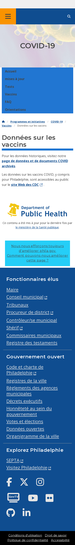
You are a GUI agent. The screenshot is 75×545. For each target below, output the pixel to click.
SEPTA (12, 460)
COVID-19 (57, 121)
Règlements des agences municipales (32, 391)
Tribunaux (17, 305)
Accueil (10, 71)
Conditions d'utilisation (25, 535)
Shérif (12, 327)
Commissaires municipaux (33, 335)
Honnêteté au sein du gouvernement (29, 411)
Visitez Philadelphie (26, 467)
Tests (9, 86)
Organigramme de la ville (32, 436)
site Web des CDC (25, 184)
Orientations (15, 109)
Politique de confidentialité (27, 540)
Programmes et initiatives (27, 121)
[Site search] (69, 16)
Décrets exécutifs (24, 401)
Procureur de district (27, 312)
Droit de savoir (56, 535)
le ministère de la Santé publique (37, 227)
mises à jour (15, 79)
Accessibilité (60, 540)
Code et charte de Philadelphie (24, 370)
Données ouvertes (25, 429)
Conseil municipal (24, 297)
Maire (12, 289)
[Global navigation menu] (8, 16)
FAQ (8, 102)
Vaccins (11, 94)
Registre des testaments (31, 343)
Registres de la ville (26, 381)
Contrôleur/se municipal (31, 320)
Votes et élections (24, 421)
